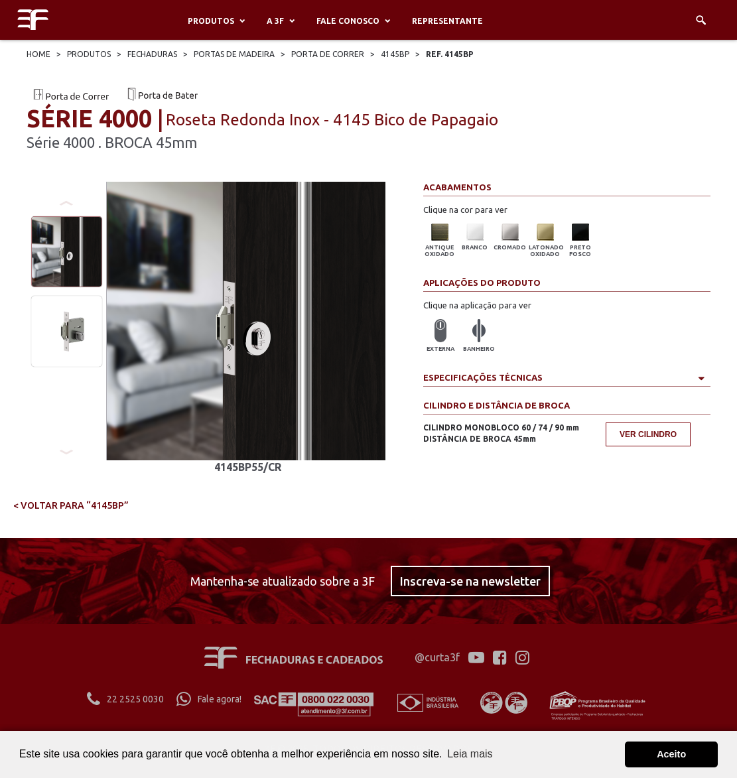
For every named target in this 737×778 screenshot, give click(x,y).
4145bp (395, 54)
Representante (447, 21)
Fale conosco (347, 21)
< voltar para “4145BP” (71, 505)
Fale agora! (208, 699)
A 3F (275, 21)
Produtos (211, 21)
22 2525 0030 (125, 699)
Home (38, 54)
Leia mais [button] (469, 753)
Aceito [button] (671, 754)
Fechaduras (152, 54)
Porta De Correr (327, 54)
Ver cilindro (648, 434)
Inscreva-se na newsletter (470, 581)
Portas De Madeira (234, 54)
